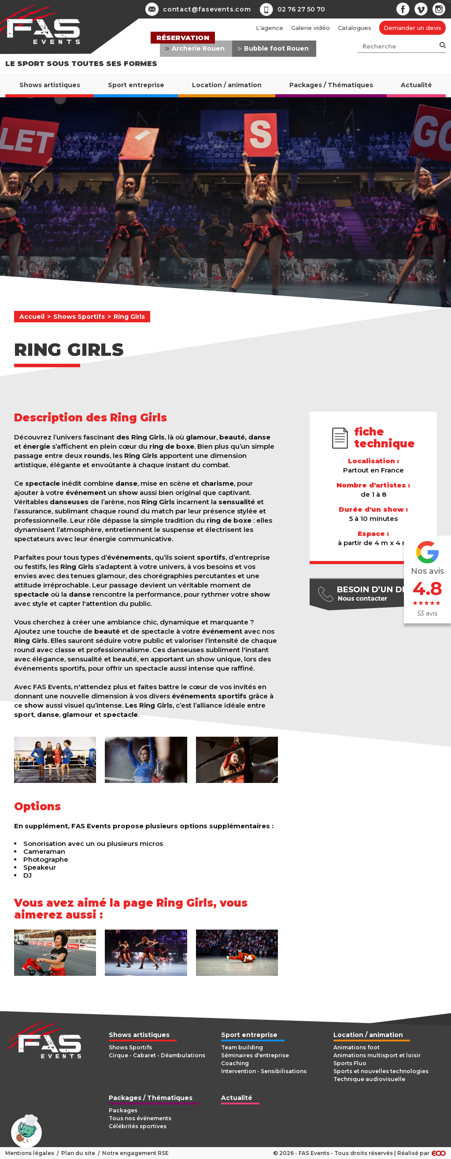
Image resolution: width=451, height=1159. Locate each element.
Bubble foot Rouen (276, 48)
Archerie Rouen (198, 48)
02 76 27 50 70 (301, 9)
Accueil (31, 317)
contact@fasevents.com (198, 9)
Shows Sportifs (79, 317)
